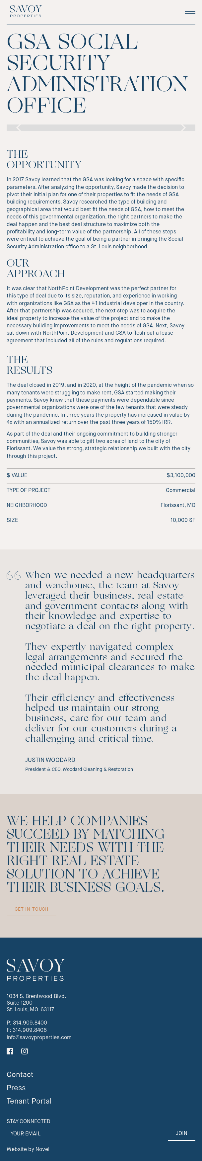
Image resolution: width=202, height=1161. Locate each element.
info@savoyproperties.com (39, 1037)
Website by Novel (28, 1149)
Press (16, 1088)
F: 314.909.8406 (27, 1030)
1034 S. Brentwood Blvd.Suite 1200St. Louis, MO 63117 (36, 1003)
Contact (20, 1075)
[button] (190, 12)
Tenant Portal (29, 1101)
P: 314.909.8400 (27, 1023)
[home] (24, 12)
